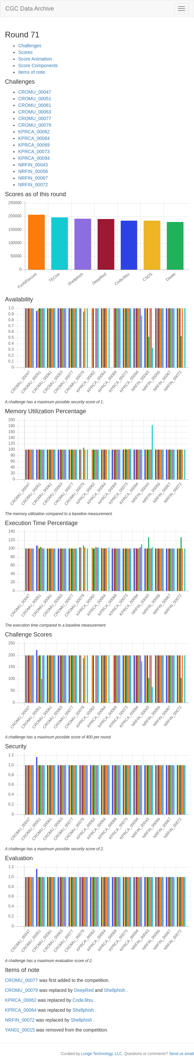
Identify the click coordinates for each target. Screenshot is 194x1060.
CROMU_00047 (34, 92)
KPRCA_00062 (34, 131)
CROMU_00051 (34, 98)
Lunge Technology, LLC (101, 1053)
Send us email (181, 1053)
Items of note (31, 72)
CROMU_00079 (34, 125)
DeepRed (84, 990)
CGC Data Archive (29, 8)
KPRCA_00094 (34, 158)
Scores (25, 52)
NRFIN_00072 (33, 184)
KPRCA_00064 (34, 138)
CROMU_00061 (34, 105)
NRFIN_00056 (33, 171)
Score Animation (35, 59)
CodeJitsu (83, 1000)
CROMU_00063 (34, 111)
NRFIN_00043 (33, 164)
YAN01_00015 (20, 1030)
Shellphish (114, 990)
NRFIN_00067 (33, 178)
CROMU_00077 (34, 118)
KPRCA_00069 (34, 145)
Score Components (38, 65)
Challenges (29, 45)
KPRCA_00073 (34, 151)
